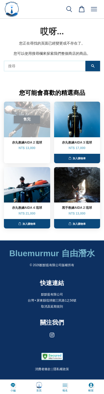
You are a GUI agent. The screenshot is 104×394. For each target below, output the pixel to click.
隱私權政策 (61, 369)
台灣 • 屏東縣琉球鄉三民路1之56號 (52, 300)
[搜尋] (44, 66)
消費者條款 (43, 369)
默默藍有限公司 (52, 294)
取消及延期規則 (52, 306)
